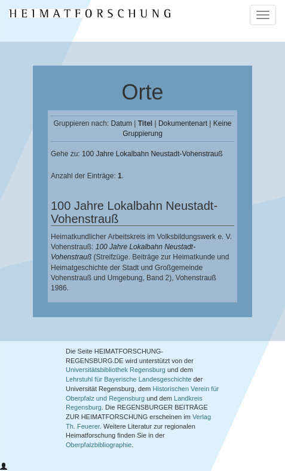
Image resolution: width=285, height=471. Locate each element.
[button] (3, 467)
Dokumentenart (182, 123)
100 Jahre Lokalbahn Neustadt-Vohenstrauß (152, 154)
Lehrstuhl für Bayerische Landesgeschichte (128, 379)
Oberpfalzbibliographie (98, 444)
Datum (121, 123)
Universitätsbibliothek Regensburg (116, 369)
